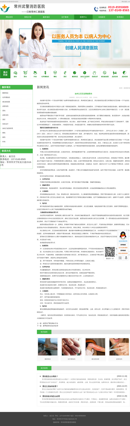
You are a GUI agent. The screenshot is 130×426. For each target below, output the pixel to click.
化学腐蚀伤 (6, 97)
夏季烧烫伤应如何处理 (50, 326)
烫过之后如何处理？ (50, 386)
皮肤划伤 (5, 106)
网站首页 (9, 17)
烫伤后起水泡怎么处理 (51, 396)
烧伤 (3, 137)
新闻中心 (83, 17)
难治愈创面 (6, 102)
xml (129, 1)
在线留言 (101, 17)
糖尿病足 (5, 93)
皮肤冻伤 (5, 115)
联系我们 (120, 17)
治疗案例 (64, 17)
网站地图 (124, 1)
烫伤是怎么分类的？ (50, 376)
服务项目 (46, 17)
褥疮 (3, 133)
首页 (120, 88)
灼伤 (3, 141)
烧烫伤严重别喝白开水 (50, 323)
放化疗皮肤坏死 (7, 128)
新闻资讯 (127, 88)
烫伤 (3, 110)
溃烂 (3, 119)
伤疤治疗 (5, 124)
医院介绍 (27, 17)
